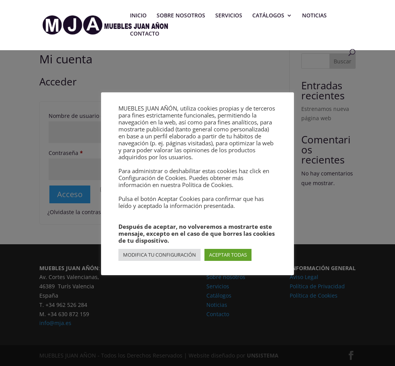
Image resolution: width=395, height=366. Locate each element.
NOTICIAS (314, 16)
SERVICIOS (228, 16)
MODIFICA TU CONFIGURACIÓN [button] (159, 254)
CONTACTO (144, 34)
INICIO (138, 16)
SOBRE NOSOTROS (181, 16)
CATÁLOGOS (268, 16)
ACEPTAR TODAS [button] (228, 254)
